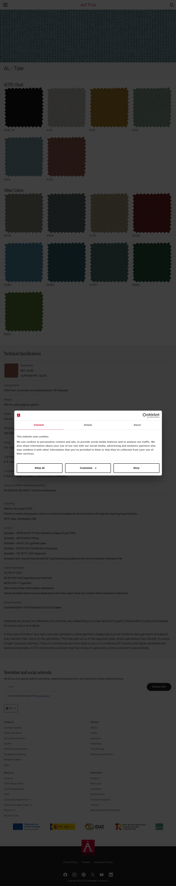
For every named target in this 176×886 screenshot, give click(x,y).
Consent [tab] (39, 425)
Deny (136, 467)
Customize (88, 467)
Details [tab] (88, 425)
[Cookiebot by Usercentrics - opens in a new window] (145, 415)
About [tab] (137, 425)
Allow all (40, 467)
